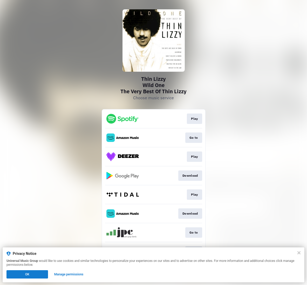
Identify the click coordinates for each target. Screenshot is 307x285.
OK (27, 274)
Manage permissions (69, 274)
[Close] (299, 253)
